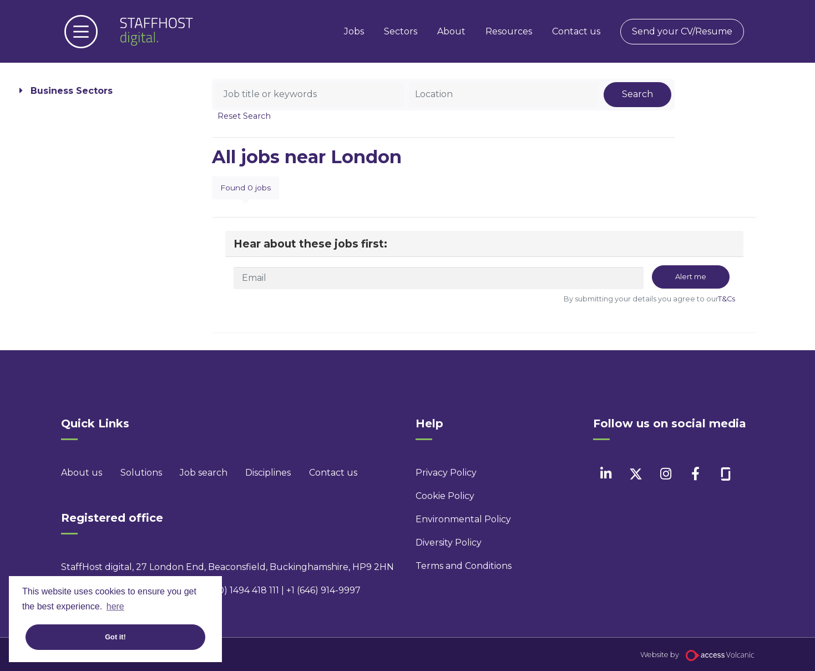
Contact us (576, 31)
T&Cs (726, 299)
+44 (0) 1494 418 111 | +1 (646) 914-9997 (279, 590)
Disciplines (268, 472)
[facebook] (695, 473)
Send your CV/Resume (682, 31)
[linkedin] (605, 473)
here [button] (115, 606)
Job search (203, 472)
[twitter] (635, 473)
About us (81, 472)
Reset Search (244, 116)
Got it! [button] (115, 637)
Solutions (141, 472)
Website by (697, 654)
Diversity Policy (449, 542)
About (451, 31)
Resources (508, 31)
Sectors (400, 31)
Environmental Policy (463, 519)
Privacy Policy (446, 472)
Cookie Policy (445, 496)
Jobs (354, 31)
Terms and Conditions (464, 566)
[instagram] (665, 473)
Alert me (690, 277)
